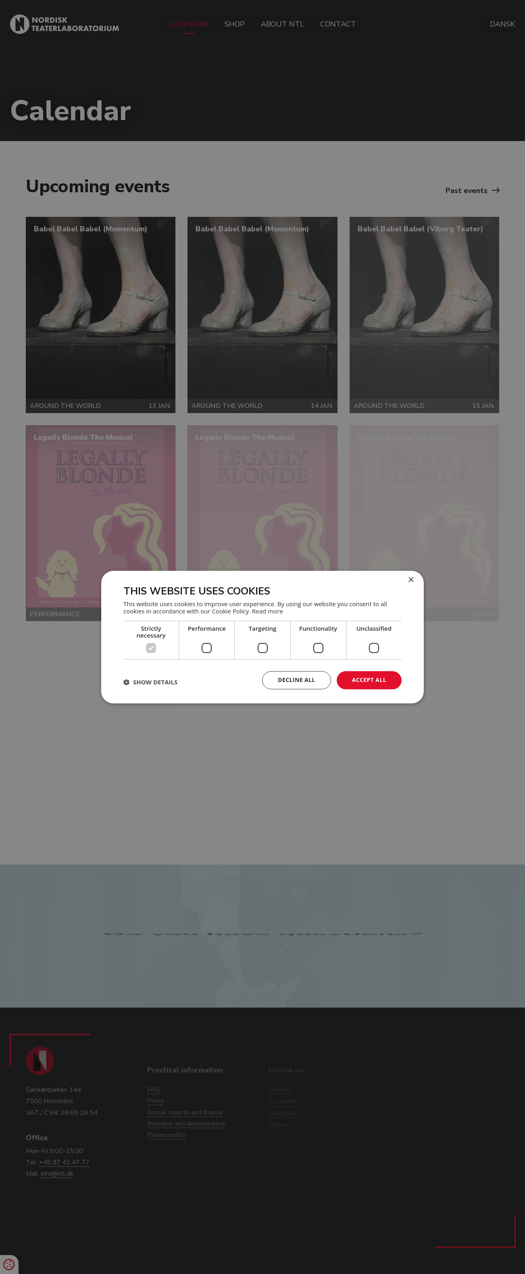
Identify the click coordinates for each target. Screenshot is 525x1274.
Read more (267, 611)
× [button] (411, 580)
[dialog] (262, 637)
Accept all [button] (369, 680)
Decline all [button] (296, 680)
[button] (150, 682)
